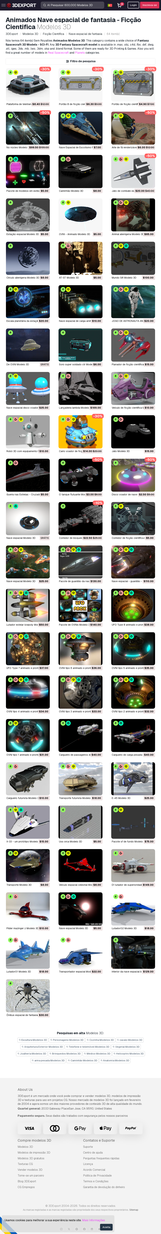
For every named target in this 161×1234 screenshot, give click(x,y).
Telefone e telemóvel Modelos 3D (87, 1046)
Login (133, 5)
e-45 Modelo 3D (121, 798)
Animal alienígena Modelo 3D (128, 234)
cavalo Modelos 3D (129, 1040)
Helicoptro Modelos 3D (129, 1053)
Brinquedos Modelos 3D (65, 1053)
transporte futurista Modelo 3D (76, 798)
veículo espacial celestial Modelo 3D (79, 884)
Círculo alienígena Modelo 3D (22, 277)
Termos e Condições (95, 1181)
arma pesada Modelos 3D (48, 1060)
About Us (25, 1089)
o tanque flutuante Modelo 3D (76, 494)
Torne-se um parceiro (31, 1175)
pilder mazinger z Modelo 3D (22, 928)
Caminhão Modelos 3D (82, 1060)
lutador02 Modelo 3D (124, 928)
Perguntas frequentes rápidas (101, 1158)
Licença (88, 1164)
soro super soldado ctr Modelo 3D (78, 364)
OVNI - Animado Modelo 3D (74, 234)
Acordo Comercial (94, 1170)
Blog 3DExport (27, 1181)
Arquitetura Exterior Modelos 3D (42, 1046)
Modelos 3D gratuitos (31, 1158)
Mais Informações (93, 1220)
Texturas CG (25, 1164)
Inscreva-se (149, 5)
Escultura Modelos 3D (33, 1040)
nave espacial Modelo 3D (20, 538)
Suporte (88, 1147)
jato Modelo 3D (121, 451)
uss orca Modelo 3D (70, 841)
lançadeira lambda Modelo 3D (76, 407)
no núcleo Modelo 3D (18, 147)
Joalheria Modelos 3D (31, 1053)
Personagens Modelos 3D (66, 1040)
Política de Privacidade (97, 1175)
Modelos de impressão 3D (34, 1152)
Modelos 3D (25, 1147)
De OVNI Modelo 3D (17, 364)
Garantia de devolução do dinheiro (104, 1187)
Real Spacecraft (58, 53)
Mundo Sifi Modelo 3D (124, 277)
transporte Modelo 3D (19, 884)
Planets (80, 53)
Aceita (106, 1227)
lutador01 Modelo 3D (18, 971)
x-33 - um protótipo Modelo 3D (24, 841)
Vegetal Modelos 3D (126, 1046)
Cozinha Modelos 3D (100, 1040)
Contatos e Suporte (99, 1140)
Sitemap (133, 1209)
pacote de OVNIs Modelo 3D (75, 624)
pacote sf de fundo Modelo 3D (129, 841)
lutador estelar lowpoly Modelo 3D (26, 624)
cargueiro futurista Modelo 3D (23, 798)
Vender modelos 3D (30, 1170)
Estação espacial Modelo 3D (22, 234)
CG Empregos (26, 1187)
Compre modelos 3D (34, 1140)
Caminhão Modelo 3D (71, 190)
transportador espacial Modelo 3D (78, 971)
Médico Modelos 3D (97, 1053)
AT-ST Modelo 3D (69, 277)
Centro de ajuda (93, 1152)
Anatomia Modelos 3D (114, 1060)
